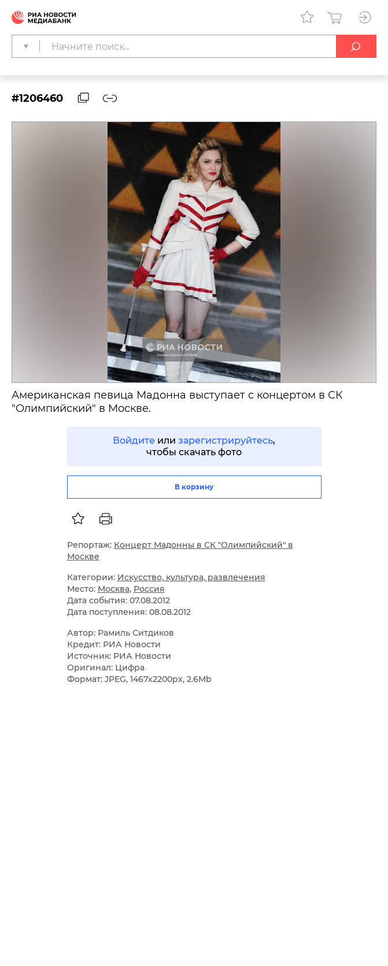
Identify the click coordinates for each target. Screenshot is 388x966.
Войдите (134, 440)
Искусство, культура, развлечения (191, 577)
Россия (149, 589)
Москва (114, 589)
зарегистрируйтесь (225, 440)
